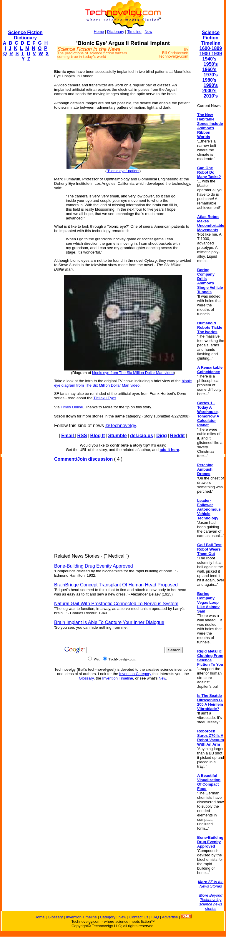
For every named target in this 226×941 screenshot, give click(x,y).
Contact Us (138, 917)
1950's (211, 64)
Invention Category (135, 674)
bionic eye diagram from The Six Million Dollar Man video (123, 383)
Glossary (86, 678)
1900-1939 (211, 53)
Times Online (72, 407)
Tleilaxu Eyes (104, 398)
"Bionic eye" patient (123, 171)
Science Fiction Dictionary (25, 35)
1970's (211, 74)
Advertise (170, 917)
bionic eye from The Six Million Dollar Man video (133, 372)
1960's (209, 69)
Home (99, 31)
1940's (209, 58)
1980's (209, 80)
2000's (209, 90)
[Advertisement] (25, 154)
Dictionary (115, 31)
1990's (211, 85)
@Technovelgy (120, 425)
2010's (211, 95)
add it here (169, 449)
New (148, 31)
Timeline (134, 31)
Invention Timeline (117, 678)
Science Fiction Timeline (210, 38)
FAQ (155, 917)
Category (107, 917)
